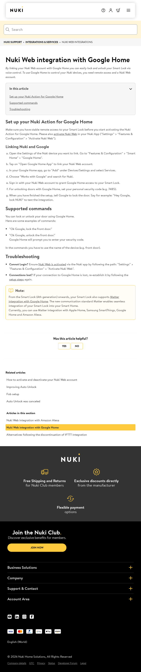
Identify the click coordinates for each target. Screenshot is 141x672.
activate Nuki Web (65, 134)
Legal (83, 663)
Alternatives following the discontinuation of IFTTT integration (46, 434)
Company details (16, 663)
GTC (31, 663)
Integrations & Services (41, 42)
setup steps (16, 279)
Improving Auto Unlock (21, 387)
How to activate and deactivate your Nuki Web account (41, 379)
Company (70, 578)
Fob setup (12, 394)
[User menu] (110, 10)
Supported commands (23, 102)
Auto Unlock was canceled (23, 401)
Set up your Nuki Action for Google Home (36, 96)
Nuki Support (13, 42)
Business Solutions (70, 567)
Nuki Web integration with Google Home (32, 427)
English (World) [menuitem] (17, 642)
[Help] (103, 10)
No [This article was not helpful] (77, 346)
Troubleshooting (19, 109)
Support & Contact (70, 588)
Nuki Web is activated (52, 264)
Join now (37, 547)
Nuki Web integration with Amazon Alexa (32, 420)
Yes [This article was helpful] (64, 346)
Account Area (70, 599)
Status (51, 663)
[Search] (70, 29)
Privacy (41, 663)
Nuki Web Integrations (77, 42)
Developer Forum (67, 663)
